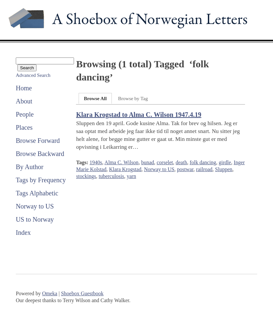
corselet (165, 162)
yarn (131, 176)
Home (24, 88)
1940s (95, 162)
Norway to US (35, 206)
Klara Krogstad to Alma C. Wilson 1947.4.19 (138, 114)
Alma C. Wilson (122, 162)
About (24, 101)
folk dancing (203, 162)
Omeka (49, 293)
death (181, 162)
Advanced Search (33, 75)
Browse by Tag (133, 98)
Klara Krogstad (125, 169)
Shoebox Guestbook (82, 293)
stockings (86, 176)
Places (24, 127)
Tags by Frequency (41, 180)
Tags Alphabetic (37, 193)
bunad (147, 162)
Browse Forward (38, 140)
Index (23, 232)
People (25, 114)
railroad (204, 169)
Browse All (95, 98)
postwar (185, 169)
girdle (225, 162)
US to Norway (35, 219)
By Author (29, 167)
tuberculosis (111, 176)
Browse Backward (40, 153)
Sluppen (223, 169)
